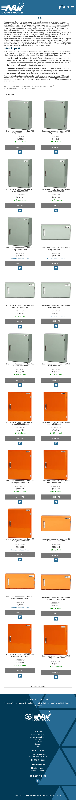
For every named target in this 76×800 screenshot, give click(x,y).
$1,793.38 (56, 197)
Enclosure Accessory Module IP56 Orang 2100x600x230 (20, 540)
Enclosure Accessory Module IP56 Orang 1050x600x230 (20, 423)
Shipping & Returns (38, 735)
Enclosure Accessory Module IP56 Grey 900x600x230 (56, 365)
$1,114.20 (20, 313)
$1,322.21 (20, 139)
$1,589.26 (20, 197)
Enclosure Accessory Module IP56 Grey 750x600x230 (20, 365)
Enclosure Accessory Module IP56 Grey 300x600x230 (56, 249)
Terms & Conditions (38, 737)
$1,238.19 (56, 372)
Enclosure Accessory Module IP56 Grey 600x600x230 (56, 306)
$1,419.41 (55, 139)
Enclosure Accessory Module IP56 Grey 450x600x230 (20, 306)
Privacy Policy (38, 739)
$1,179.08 (20, 372)
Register (38, 744)
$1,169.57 (56, 313)
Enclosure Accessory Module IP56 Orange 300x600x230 (56, 540)
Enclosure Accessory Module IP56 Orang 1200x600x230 (56, 423)
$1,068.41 (56, 255)
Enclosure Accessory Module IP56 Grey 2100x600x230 (20, 249)
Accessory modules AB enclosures (16, 88)
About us (38, 742)
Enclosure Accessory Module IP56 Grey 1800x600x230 (56, 190)
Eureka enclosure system (43, 86)
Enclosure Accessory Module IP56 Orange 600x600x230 (56, 598)
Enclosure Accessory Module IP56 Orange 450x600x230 (20, 598)
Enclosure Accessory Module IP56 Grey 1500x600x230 (20, 190)
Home (6, 86)
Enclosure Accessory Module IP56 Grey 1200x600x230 (56, 132)
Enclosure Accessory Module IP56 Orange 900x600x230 (56, 657)
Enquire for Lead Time (20, 258)
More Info (20, 147)
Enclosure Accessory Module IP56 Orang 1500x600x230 (20, 482)
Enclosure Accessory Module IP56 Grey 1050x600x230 (20, 132)
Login (38, 746)
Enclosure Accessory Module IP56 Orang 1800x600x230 (56, 482)
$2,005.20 (20, 255)
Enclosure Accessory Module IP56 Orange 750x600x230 (20, 655)
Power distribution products (20, 86)
